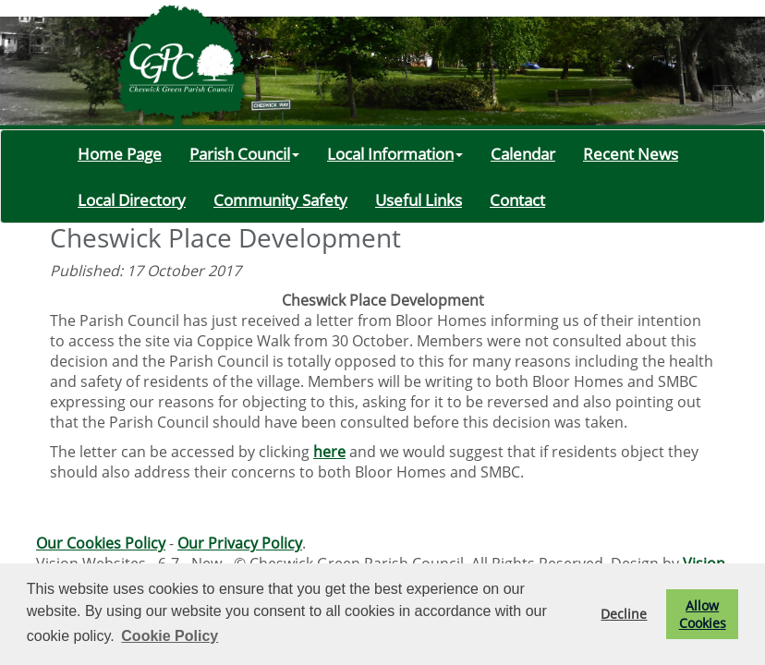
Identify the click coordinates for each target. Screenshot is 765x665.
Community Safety (280, 199)
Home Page (120, 153)
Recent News (630, 153)
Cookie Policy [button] (169, 636)
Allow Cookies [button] (702, 614)
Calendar (523, 153)
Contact (517, 199)
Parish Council (244, 153)
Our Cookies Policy (100, 543)
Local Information (395, 153)
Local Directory (132, 199)
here (329, 451)
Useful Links (418, 199)
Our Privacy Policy (239, 543)
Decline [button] (624, 614)
